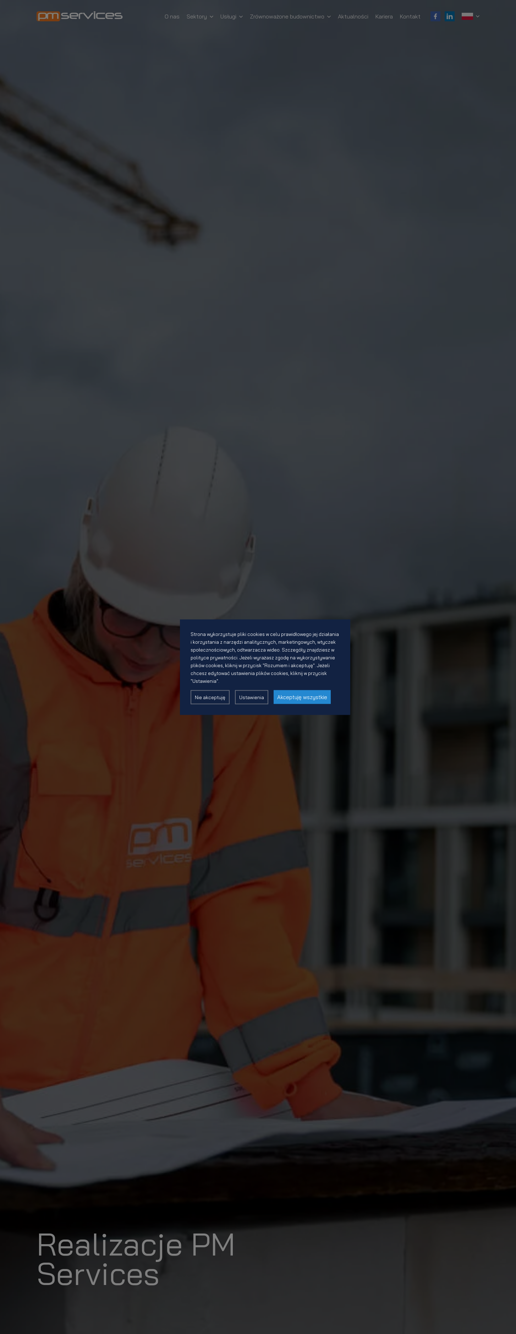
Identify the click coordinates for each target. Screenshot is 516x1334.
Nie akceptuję (210, 697)
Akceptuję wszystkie (302, 696)
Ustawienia (251, 697)
